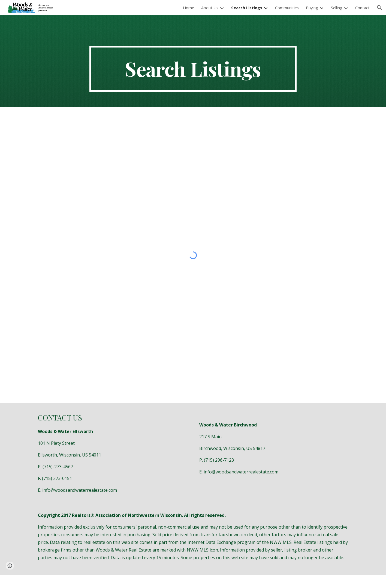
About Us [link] (209, 7)
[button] (379, 7)
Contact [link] (362, 7)
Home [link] (188, 7)
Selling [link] (336, 7)
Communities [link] (287, 7)
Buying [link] (312, 7)
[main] (193, 69)
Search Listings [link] (246, 7)
